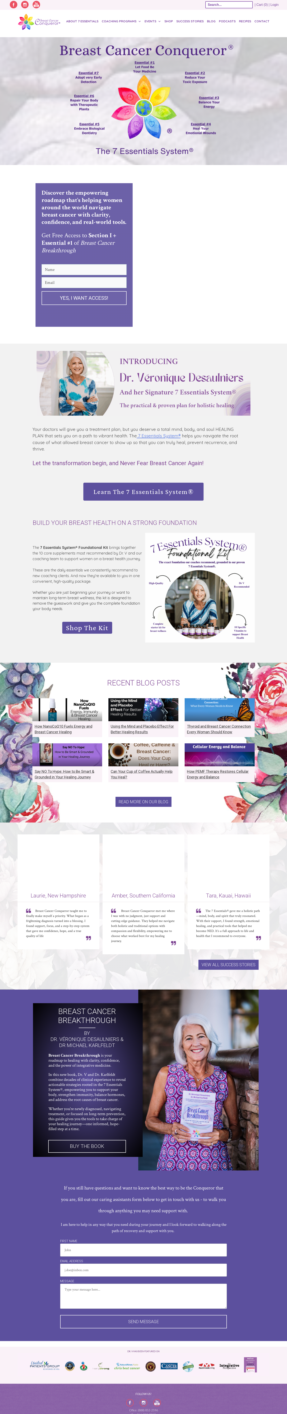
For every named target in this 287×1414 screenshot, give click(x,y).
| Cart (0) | (262, 4)
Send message (143, 1321)
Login (274, 4)
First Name (68, 1241)
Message (67, 1281)
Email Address (71, 1261)
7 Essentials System (159, 435)
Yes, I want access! (84, 298)
